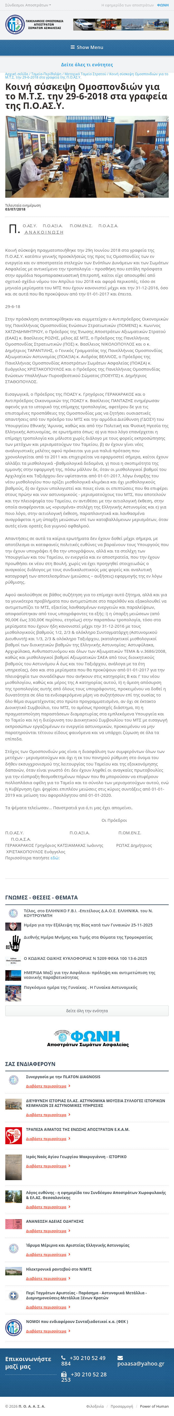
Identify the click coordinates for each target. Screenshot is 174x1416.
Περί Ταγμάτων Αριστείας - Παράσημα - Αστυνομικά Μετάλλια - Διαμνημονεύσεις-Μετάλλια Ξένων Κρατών (86, 1295)
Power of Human (154, 1406)
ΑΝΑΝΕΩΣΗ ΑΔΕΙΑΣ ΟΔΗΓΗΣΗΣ (55, 1221)
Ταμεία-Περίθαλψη (46, 74)
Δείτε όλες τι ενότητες (87, 65)
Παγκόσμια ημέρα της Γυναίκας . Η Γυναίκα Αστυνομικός (80, 987)
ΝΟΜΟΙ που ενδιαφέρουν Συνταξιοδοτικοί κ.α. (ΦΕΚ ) (77, 1321)
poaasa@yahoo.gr (141, 1363)
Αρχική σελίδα (16, 74)
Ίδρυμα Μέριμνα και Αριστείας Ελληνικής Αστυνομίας (77, 1245)
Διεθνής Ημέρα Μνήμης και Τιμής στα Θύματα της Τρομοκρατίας (88, 937)
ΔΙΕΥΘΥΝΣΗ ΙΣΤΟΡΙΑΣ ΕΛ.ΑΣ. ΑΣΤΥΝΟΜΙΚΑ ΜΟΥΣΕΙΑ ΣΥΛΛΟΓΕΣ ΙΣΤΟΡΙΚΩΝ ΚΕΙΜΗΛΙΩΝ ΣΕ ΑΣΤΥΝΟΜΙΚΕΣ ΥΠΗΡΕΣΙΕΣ (95, 1103)
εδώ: (55, 857)
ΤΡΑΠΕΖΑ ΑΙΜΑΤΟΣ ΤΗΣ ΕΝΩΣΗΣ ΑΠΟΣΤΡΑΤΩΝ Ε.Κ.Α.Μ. (78, 1129)
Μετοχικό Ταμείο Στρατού (86, 74)
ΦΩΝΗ (163, 5)
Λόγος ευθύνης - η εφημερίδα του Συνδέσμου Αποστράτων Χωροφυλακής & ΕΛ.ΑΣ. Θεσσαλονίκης (96, 1195)
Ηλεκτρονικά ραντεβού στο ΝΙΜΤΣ (59, 1269)
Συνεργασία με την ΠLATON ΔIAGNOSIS (63, 1076)
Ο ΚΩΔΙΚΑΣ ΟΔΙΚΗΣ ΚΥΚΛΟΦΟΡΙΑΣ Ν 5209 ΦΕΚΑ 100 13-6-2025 (85, 958)
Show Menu (87, 47)
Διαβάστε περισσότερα (48, 1086)
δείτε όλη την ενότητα (87, 1010)
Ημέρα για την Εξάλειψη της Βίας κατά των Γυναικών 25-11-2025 (88, 925)
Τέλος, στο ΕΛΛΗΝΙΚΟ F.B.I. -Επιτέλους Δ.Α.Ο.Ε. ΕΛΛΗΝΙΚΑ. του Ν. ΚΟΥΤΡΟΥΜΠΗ (88, 913)
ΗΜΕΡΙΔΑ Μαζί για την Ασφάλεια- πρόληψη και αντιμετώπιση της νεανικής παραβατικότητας (89, 975)
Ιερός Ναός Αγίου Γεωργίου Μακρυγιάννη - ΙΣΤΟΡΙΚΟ (76, 1156)
